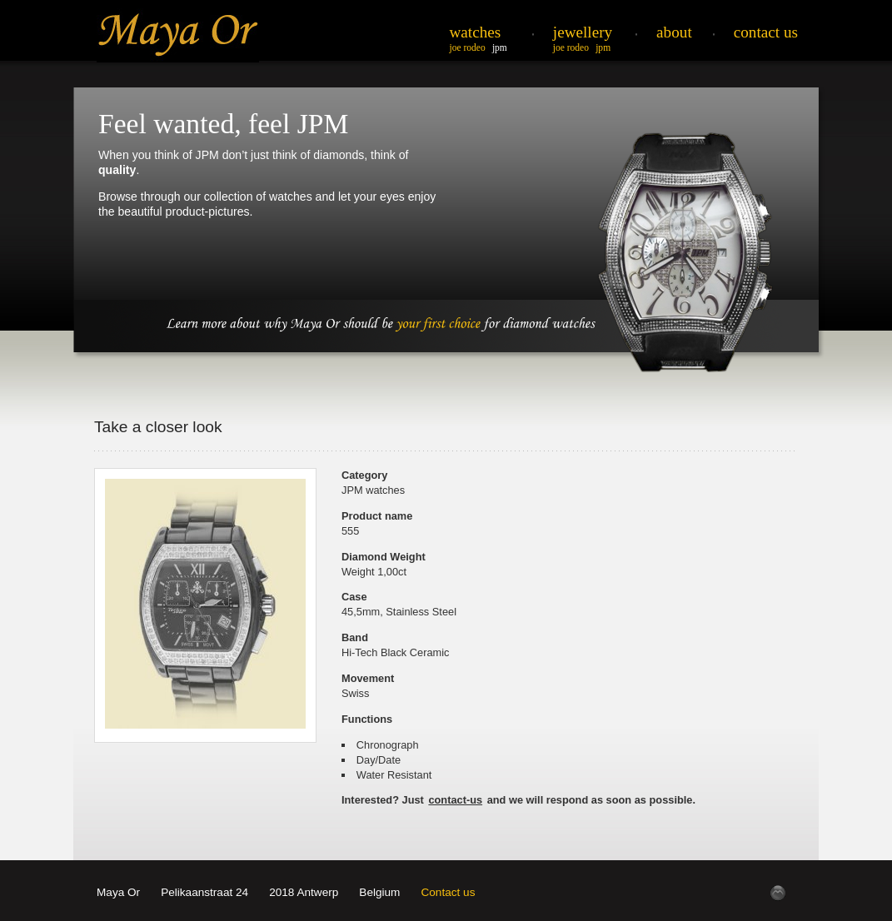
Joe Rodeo (468, 47)
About (674, 32)
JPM (499, 47)
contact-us (455, 800)
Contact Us (766, 32)
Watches (475, 32)
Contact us (448, 892)
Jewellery (582, 32)
